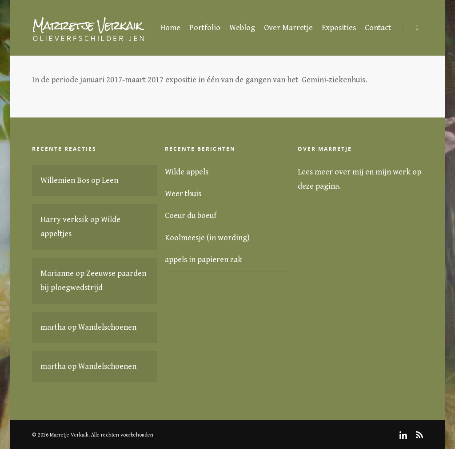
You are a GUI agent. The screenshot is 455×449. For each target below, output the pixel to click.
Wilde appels (186, 172)
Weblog (242, 27)
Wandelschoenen (107, 327)
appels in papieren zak (203, 259)
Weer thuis (183, 193)
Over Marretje (288, 27)
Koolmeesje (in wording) (207, 238)
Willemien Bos (64, 180)
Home (170, 27)
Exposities (339, 27)
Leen (110, 180)
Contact (378, 27)
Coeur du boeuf (190, 215)
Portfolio (204, 27)
